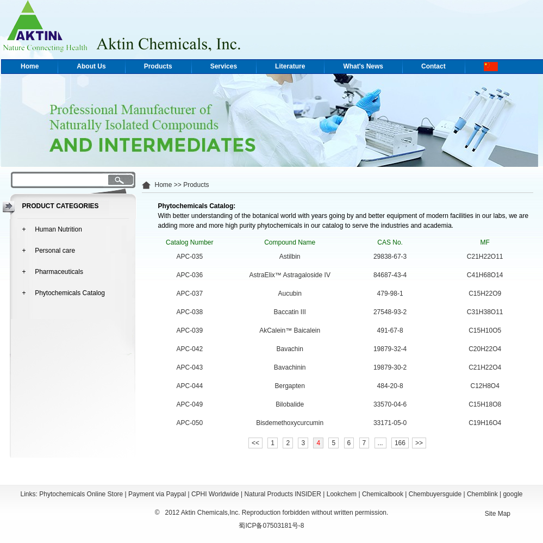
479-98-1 (390, 293)
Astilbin (290, 256)
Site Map (497, 513)
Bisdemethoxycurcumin (289, 423)
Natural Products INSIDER (283, 494)
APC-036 (189, 275)
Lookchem (342, 494)
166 (400, 443)
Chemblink (482, 494)
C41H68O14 (485, 275)
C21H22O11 (485, 256)
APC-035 (189, 256)
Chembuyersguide (435, 494)
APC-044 (189, 386)
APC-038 (189, 312)
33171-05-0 (390, 423)
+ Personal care (49, 250)
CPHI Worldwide (215, 494)
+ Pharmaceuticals (52, 272)
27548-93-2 (390, 312)
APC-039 (189, 330)
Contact (433, 66)
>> (419, 443)
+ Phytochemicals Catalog (63, 293)
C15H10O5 (485, 330)
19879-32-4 (390, 349)
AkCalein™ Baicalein (289, 330)
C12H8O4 (485, 386)
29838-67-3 (390, 256)
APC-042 (189, 349)
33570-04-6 (390, 404)
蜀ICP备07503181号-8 (271, 525)
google (512, 494)
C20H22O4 (485, 349)
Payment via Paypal (157, 494)
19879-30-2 (390, 367)
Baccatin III (290, 312)
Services (223, 66)
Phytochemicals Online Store (81, 494)
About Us (91, 66)
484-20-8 (390, 386)
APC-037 (189, 293)
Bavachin (290, 349)
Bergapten (290, 386)
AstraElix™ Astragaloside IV (289, 275)
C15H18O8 (485, 404)
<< (255, 443)
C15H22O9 (485, 293)
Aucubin (290, 293)
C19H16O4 (485, 423)
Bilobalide (290, 404)
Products (158, 66)
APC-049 (189, 404)
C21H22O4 (485, 367)
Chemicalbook (382, 494)
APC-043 (189, 367)
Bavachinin (290, 367)
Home (30, 66)
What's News (363, 66)
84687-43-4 (390, 275)
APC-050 (189, 423)
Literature (290, 66)
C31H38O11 (485, 312)
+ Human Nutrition (52, 229)
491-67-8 (390, 330)
